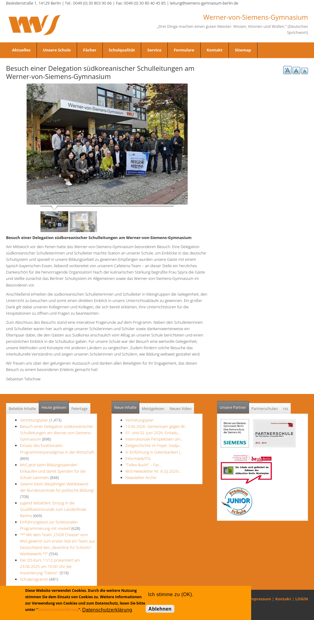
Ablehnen (160, 609)
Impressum (260, 599)
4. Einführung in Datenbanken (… (154, 452)
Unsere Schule (57, 50)
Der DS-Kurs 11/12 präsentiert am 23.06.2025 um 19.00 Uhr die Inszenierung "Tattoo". (50, 566)
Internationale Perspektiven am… (154, 439)
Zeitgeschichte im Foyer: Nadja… (153, 445)
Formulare (184, 50)
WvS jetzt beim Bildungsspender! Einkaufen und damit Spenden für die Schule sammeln (53, 471)
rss (285, 408)
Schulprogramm (34, 579)
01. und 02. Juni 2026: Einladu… (152, 432)
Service (154, 50)
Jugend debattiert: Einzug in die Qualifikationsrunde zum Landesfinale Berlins (53, 509)
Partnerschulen (264, 408)
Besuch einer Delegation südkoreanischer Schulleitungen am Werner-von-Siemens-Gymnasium (56, 433)
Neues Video (180, 408)
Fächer (89, 50)
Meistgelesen (153, 408)
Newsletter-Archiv (141, 477)
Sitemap (243, 50)
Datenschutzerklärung (58, 609)
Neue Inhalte (125, 407)
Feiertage (79, 408)
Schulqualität (122, 50)
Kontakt (214, 50)
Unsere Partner (234, 405)
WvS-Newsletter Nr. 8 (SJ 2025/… (153, 471)
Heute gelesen (53, 407)
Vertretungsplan (34, 420)
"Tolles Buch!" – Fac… (143, 464)
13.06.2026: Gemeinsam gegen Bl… (156, 426)
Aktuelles (21, 50)
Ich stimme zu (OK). (170, 594)
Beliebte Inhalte (22, 408)
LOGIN (301, 599)
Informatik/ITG (138, 458)
